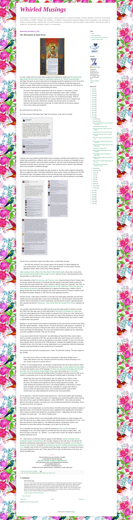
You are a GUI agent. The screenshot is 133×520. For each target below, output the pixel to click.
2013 (93, 117)
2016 (93, 110)
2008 (93, 199)
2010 (93, 194)
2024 (93, 93)
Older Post (81, 499)
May (94, 179)
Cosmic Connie (96, 67)
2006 (93, 203)
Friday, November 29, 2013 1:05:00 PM (33, 493)
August (95, 172)
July (94, 174)
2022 (93, 97)
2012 (93, 190)
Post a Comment (26, 496)
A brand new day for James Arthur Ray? (102, 132)
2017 (93, 108)
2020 (93, 102)
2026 (93, 89)
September (96, 170)
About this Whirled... (96, 35)
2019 (93, 104)
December (96, 119)
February (95, 185)
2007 (93, 201)
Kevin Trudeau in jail (50, 473)
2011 (93, 192)
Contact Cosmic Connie (97, 39)
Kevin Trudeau (42, 473)
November (96, 121)
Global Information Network (32, 473)
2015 (93, 112)
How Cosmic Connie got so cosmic (100, 37)
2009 (93, 197)
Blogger (73, 511)
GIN (25, 473)
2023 (93, 95)
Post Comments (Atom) (32, 502)
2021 (93, 100)
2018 (93, 106)
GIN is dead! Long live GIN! (99, 148)
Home (52, 499)
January (95, 187)
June (94, 177)
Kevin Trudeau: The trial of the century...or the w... (100, 165)
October (95, 168)
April (94, 181)
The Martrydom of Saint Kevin (100, 126)
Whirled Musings (43, 9)
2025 (93, 91)
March (95, 183)
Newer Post (23, 499)
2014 (93, 115)
